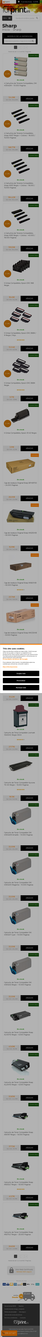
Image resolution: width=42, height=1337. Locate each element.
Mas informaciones (10, 667)
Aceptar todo (20, 673)
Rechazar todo (21, 687)
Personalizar (21, 680)
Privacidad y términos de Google (15, 659)
